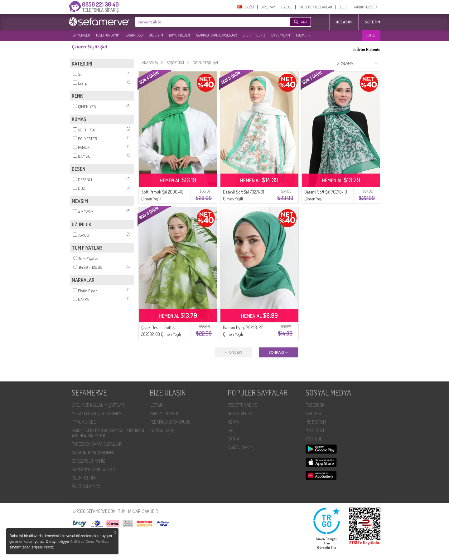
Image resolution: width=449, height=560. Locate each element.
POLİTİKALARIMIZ (86, 486)
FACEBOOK (315, 405)
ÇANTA (233, 438)
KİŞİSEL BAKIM (240, 447)
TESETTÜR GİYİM (107, 35)
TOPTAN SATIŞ (162, 430)
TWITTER (313, 413)
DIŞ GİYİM (156, 35)
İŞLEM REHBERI (84, 477)
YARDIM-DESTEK (365, 7)
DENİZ (260, 35)
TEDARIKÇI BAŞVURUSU (170, 422)
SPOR (246, 35)
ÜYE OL (286, 7)
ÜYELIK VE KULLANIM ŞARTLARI (98, 405)
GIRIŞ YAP (268, 7)
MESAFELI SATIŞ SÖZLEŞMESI (97, 413)
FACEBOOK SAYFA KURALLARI (97, 444)
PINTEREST (315, 430)
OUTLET (371, 35)
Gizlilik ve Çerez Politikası (89, 541)
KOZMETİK (303, 35)
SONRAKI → (278, 352)
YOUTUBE (314, 438)
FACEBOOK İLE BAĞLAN (315, 7)
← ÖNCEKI (233, 352)
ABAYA (233, 422)
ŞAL (231, 430)
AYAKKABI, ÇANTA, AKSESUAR (216, 35)
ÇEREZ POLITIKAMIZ (88, 461)
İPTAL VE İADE (84, 422)
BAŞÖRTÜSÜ (134, 35)
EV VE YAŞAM (280, 35)
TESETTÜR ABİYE (242, 405)
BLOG (343, 7)
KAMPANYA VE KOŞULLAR (93, 469)
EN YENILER (81, 35)
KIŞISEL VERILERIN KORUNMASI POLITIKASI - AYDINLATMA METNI (109, 433)
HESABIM (344, 22)
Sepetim (372, 22)
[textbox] (203, 22)
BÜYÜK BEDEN (179, 35)
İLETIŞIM (157, 405)
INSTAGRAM (316, 422)
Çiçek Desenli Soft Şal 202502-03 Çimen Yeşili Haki (161, 334)
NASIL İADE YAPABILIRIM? (93, 452)
